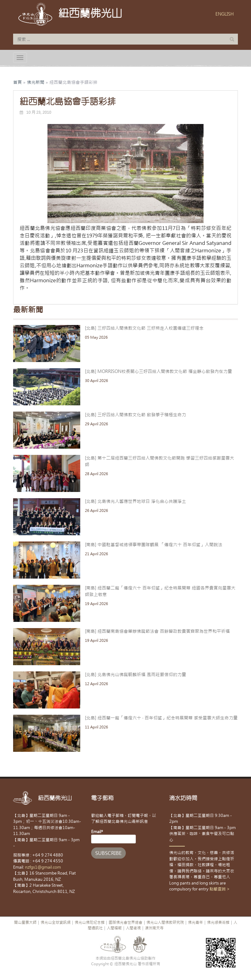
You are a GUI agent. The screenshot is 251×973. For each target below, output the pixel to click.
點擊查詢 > (219, 889)
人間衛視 (133, 928)
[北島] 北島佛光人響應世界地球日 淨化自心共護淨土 (135, 501)
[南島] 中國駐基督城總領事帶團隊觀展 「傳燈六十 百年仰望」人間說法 (153, 544)
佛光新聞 (35, 82)
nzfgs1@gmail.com (43, 867)
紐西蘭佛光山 (90, 13)
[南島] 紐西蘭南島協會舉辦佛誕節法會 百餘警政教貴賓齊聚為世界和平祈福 (157, 631)
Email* (113, 836)
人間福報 (114, 928)
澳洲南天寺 (154, 928)
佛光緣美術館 (218, 922)
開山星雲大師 (25, 922)
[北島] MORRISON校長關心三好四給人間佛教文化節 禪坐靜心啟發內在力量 (158, 371)
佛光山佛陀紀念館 (90, 922)
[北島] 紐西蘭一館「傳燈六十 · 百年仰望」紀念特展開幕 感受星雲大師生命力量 (161, 718)
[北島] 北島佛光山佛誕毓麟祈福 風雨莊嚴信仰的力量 (135, 674)
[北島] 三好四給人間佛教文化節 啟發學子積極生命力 (135, 414)
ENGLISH (224, 14)
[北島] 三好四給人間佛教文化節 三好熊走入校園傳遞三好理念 (144, 328)
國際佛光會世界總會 (125, 922)
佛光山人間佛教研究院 (165, 922)
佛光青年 (195, 922)
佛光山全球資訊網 (56, 922)
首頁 (17, 82)
